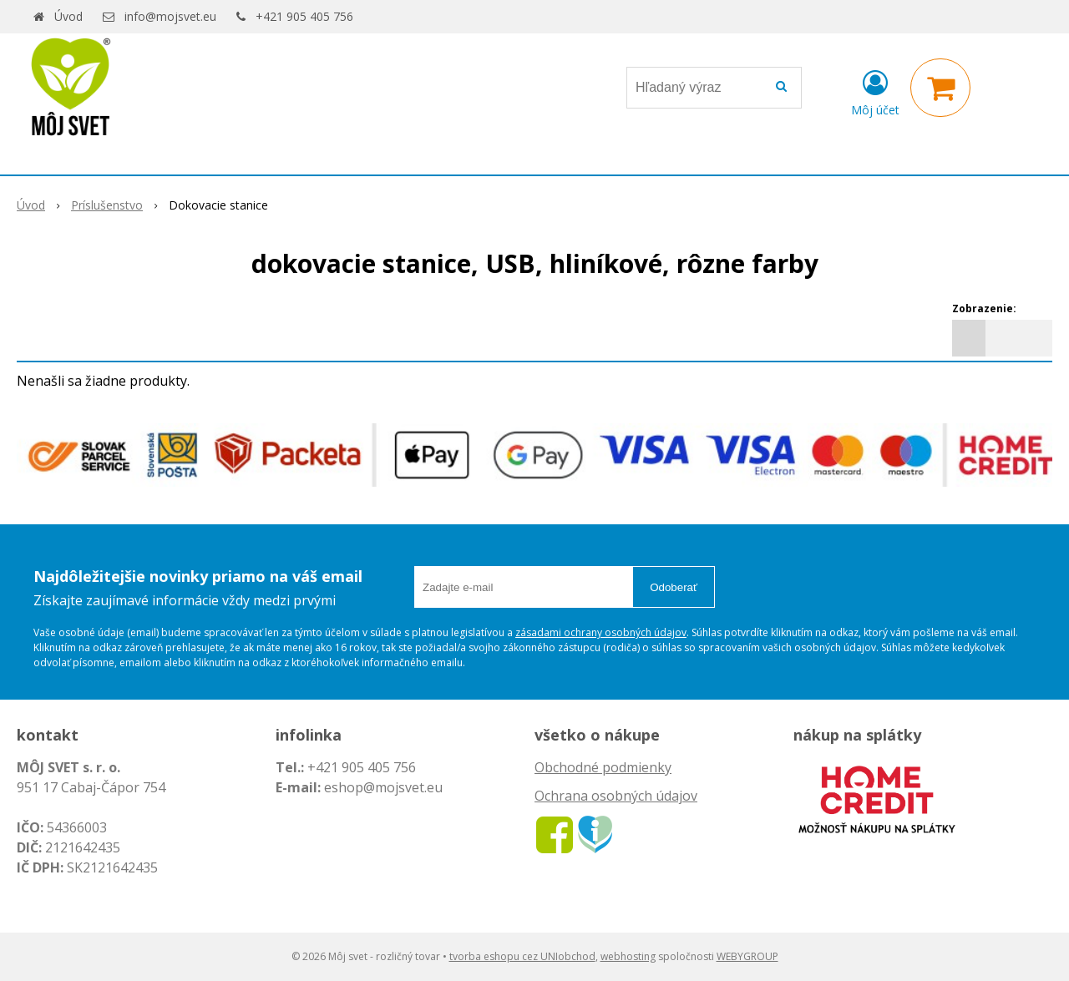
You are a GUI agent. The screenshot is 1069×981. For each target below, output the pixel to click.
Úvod (68, 16)
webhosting (628, 956)
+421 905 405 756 (304, 16)
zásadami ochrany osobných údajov (600, 632)
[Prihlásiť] (875, 91)
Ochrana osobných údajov (615, 795)
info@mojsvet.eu (170, 16)
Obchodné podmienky (602, 767)
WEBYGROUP (747, 956)
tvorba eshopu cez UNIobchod (522, 956)
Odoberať (673, 587)
